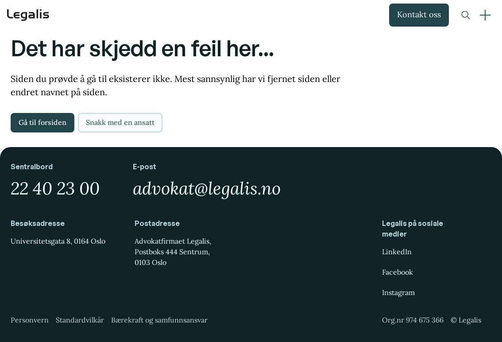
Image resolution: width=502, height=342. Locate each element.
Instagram (398, 292)
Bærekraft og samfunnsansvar (159, 319)
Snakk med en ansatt (120, 122)
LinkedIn (397, 251)
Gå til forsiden (42, 122)
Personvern (30, 319)
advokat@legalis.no (207, 188)
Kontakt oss (419, 14)
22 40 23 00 (55, 188)
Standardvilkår (80, 319)
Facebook (397, 272)
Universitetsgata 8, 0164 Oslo (58, 241)
